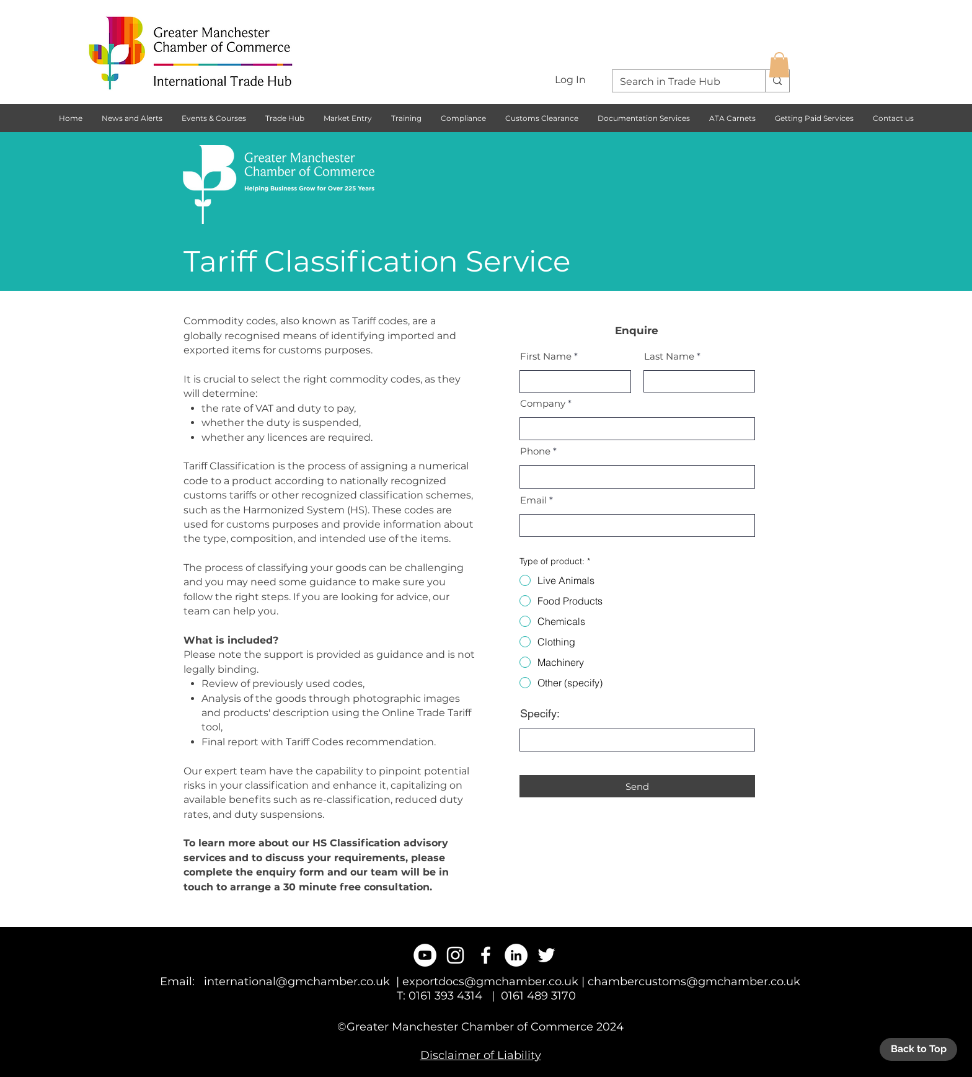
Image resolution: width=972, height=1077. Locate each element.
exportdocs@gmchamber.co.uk (490, 981)
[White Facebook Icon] (485, 955)
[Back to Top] (918, 1049)
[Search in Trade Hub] (679, 82)
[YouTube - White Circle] (424, 955)
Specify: (540, 713)
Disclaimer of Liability (480, 1055)
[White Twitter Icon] (546, 955)
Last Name (669, 356)
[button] (779, 65)
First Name (546, 356)
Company (542, 403)
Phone (535, 451)
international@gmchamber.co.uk (297, 981)
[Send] (637, 786)
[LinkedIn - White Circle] (516, 955)
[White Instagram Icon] (455, 955)
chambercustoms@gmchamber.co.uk (694, 981)
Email (533, 500)
